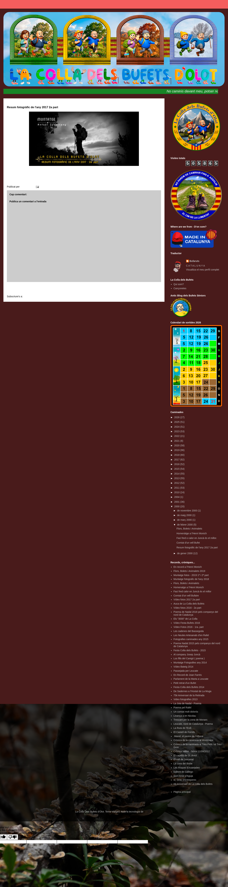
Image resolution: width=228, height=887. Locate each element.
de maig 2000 (184, 515)
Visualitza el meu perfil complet (202, 269)
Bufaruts (195, 261)
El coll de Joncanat (184, 759)
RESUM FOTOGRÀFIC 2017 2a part (84, 178)
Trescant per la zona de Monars (190, 719)
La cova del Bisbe (183, 763)
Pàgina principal (182, 791)
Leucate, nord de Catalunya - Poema (193, 723)
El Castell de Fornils (184, 732)
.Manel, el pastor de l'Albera (188, 736)
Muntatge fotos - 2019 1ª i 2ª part (191, 575)
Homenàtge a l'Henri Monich (191, 533)
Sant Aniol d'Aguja (183, 776)
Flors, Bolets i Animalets (189, 528)
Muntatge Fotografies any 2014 (190, 662)
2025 (177, 422)
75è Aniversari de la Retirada (189, 695)
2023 (177, 431)
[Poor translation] (12, 837)
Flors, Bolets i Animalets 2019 (189, 571)
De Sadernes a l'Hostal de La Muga (193, 691)
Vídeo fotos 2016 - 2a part (187, 607)
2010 (177, 492)
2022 (177, 436)
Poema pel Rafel (182, 707)
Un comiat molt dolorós (186, 711)
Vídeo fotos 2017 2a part (187, 599)
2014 (177, 473)
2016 (177, 464)
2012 (177, 483)
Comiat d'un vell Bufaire (186, 595)
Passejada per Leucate (186, 670)
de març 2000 (184, 519)
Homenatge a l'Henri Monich (189, 587)
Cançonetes (180, 288)
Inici (84, 289)
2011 (177, 487)
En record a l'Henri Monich (188, 567)
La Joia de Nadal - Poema (187, 703)
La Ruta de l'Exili (182, 728)
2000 (177, 506)
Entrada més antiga (146, 289)
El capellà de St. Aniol (185, 755)
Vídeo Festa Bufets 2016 (187, 623)
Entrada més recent (21, 289)
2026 (177, 417)
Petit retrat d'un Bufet (185, 683)
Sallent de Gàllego (183, 771)
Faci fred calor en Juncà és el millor (192, 591)
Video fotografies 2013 (186, 699)
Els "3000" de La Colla (185, 618)
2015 (177, 468)
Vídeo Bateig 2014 (183, 666)
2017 (177, 459)
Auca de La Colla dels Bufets (189, 603)
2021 (177, 440)
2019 (177, 450)
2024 (177, 426)
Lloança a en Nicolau (185, 715)
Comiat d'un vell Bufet (188, 542)
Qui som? (179, 284)
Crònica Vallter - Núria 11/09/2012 (192, 751)
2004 (177, 497)
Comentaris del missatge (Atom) (40, 296)
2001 (177, 501)
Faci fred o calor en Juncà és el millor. (196, 538)
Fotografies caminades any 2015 (191, 639)
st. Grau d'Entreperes (185, 779)
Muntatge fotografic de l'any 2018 (191, 579)
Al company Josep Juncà (187, 654)
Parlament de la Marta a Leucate (191, 678)
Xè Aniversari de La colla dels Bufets (193, 784)
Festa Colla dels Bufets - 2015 (190, 650)
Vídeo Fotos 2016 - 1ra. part (189, 627)
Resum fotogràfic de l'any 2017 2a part (197, 547)
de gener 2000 (185, 553)
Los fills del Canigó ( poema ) (189, 658)
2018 (177, 455)
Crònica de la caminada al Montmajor (193, 740)
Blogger (148, 811)
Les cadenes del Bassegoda (189, 631)
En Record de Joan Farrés (188, 675)
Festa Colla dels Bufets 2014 (189, 687)
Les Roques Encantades (187, 767)
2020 (177, 445)
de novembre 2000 (187, 510)
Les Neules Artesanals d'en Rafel (191, 635)
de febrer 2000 (185, 524)
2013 (177, 478)
